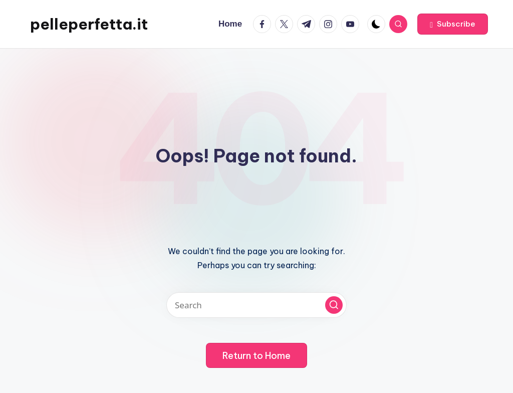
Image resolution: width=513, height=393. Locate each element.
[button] (452, 24)
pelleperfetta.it (89, 24)
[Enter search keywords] (256, 305)
